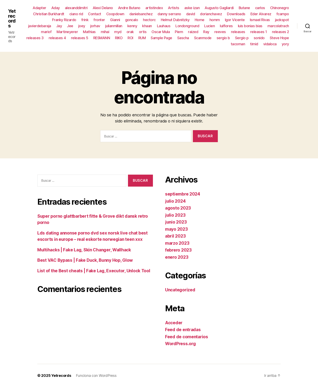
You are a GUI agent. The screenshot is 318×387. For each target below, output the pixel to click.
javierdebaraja (39, 26)
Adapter (39, 8)
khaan (147, 26)
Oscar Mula (160, 32)
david (190, 14)
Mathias (89, 32)
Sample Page (161, 38)
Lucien (209, 26)
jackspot (282, 20)
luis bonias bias (250, 26)
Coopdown (115, 14)
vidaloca (270, 44)
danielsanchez (141, 14)
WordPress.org (180, 343)
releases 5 (79, 38)
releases (238, 32)
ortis (143, 32)
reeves (220, 32)
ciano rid (76, 14)
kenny (132, 26)
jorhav (95, 26)
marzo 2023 (177, 243)
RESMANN (101, 38)
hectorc (149, 20)
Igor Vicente (235, 20)
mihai (105, 32)
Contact (94, 14)
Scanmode (203, 38)
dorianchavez (211, 14)
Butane (244, 8)
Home (199, 20)
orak (130, 32)
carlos (260, 8)
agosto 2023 (178, 208)
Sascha (183, 38)
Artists (173, 8)
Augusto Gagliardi (219, 8)
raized (193, 32)
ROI (130, 38)
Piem (179, 32)
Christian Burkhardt (48, 14)
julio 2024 (175, 201)
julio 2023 (175, 215)
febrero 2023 (178, 250)
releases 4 (57, 38)
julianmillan (113, 26)
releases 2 (280, 32)
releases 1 (258, 32)
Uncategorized (180, 289)
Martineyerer (67, 32)
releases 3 (35, 38)
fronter (99, 20)
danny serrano (169, 14)
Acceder (174, 322)
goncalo (131, 20)
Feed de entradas (183, 329)
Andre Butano (129, 8)
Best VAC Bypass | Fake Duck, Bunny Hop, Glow (85, 260)
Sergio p (242, 38)
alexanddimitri (76, 8)
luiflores (226, 26)
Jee (70, 26)
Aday (55, 8)
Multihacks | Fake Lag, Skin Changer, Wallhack (84, 249)
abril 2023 (175, 236)
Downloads (236, 14)
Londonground (187, 26)
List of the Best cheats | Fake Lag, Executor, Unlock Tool (93, 270)
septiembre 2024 (182, 194)
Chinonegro (279, 8)
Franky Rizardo (64, 20)
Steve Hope (279, 38)
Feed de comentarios (186, 336)
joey (81, 26)
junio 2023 (176, 222)
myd (117, 32)
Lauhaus (164, 26)
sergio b (223, 38)
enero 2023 (176, 257)
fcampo (282, 14)
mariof (46, 32)
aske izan (192, 8)
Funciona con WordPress (96, 375)
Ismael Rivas (260, 20)
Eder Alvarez (260, 14)
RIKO (118, 38)
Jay (59, 26)
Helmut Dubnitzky (175, 20)
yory (285, 44)
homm (214, 20)
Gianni (115, 20)
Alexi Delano (103, 8)
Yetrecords (12, 18)
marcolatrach (278, 26)
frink (85, 20)
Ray (206, 32)
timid (254, 44)
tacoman (238, 44)
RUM (142, 38)
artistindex (154, 8)
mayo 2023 (176, 229)
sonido (259, 38)
